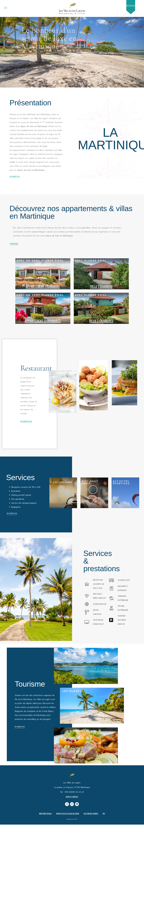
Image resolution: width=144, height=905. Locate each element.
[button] (130, 5)
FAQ (104, 813)
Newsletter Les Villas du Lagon (67, 813)
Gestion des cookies (91, 813)
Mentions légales (45, 813)
